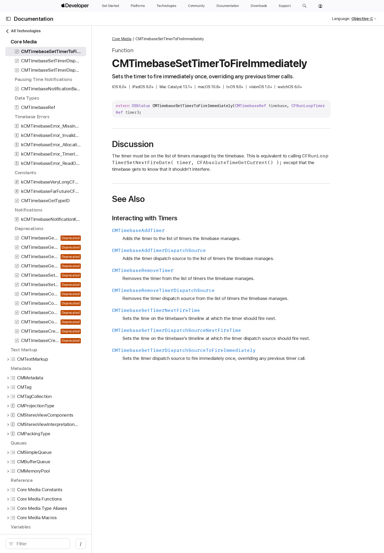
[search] (49, 543)
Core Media (150, 39)
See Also (156, 199)
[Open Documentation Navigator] (8, 19)
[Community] (196, 6)
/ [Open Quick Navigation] (104, 543)
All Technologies (23, 31)
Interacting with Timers (173, 218)
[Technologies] (166, 6)
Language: (341, 19)
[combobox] (52, 544)
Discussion (161, 144)
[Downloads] (259, 6)
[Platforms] (138, 6)
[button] (304, 6)
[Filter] (52, 544)
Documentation (33, 18)
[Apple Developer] (75, 6)
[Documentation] (227, 6)
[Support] (285, 6)
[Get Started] (110, 6)
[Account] (320, 6)
